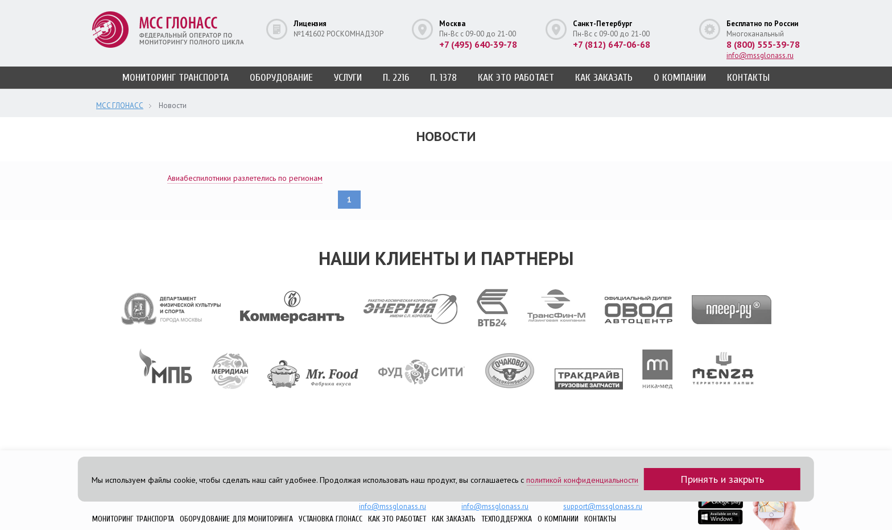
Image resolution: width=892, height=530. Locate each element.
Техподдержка (506, 519)
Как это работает (516, 78)
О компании (680, 78)
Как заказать (604, 78)
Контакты (748, 78)
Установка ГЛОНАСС (330, 519)
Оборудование (281, 78)
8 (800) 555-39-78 (763, 44)
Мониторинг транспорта (175, 78)
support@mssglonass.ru (602, 506)
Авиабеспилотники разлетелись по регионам (245, 178)
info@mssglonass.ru (760, 55)
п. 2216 (396, 78)
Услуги (348, 78)
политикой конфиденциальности (582, 480)
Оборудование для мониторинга (236, 519)
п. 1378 (443, 78)
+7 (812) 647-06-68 (611, 44)
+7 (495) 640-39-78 (478, 44)
